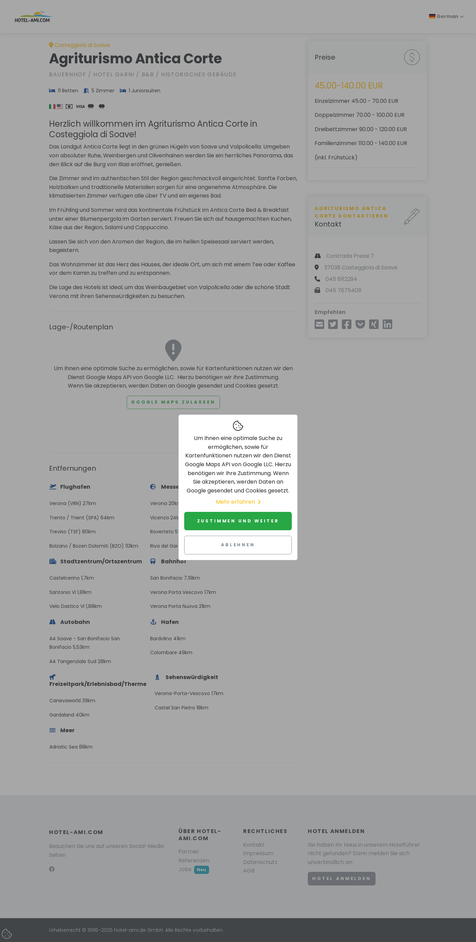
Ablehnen (238, 545)
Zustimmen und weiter (238, 521)
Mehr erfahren (238, 502)
